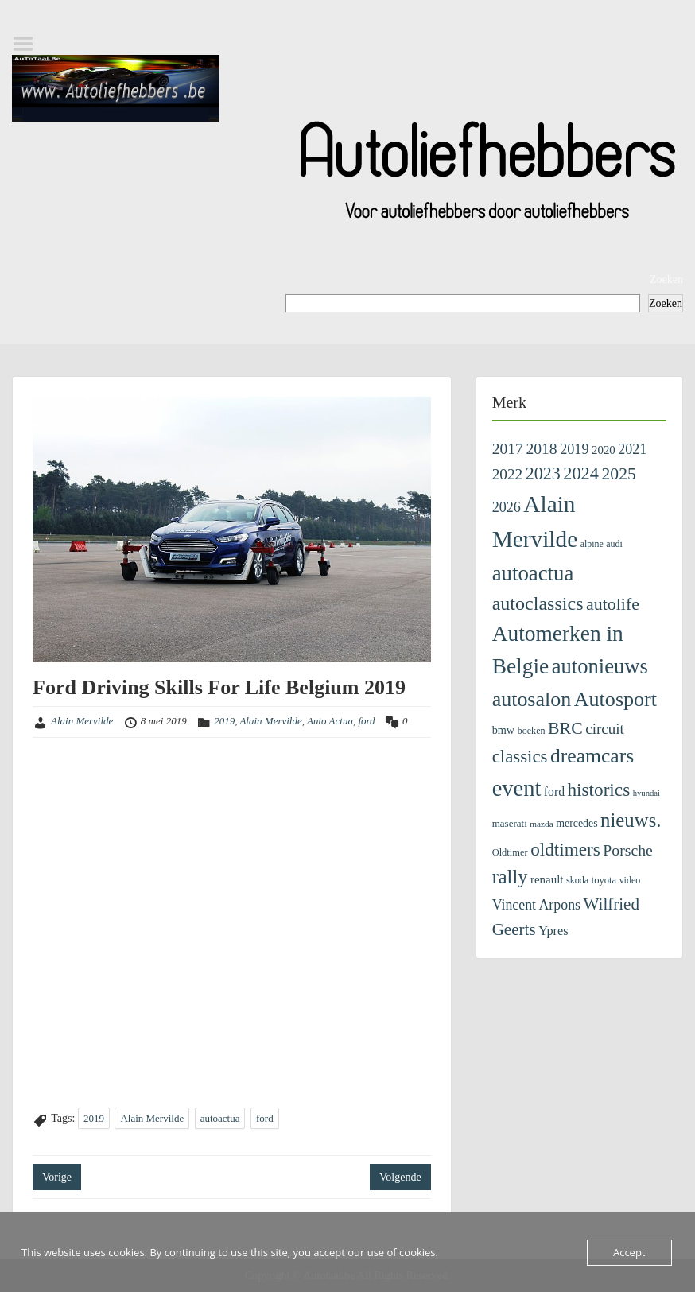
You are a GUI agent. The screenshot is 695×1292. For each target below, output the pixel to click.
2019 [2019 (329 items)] (574, 449)
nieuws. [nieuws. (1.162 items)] (630, 820)
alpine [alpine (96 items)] (592, 543)
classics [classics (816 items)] (520, 756)
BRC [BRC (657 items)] (565, 728)
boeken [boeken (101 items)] (532, 730)
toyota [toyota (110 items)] (604, 880)
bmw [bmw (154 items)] (503, 730)
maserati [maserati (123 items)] (509, 823)
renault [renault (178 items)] (547, 879)
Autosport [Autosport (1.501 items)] (615, 699)
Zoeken (666, 279)
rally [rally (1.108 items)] (510, 876)
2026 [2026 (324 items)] (506, 507)
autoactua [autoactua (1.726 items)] (533, 573)
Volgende (400, 1177)
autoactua (220, 1118)
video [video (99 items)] (630, 880)
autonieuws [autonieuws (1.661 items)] (600, 666)
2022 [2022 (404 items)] (507, 474)
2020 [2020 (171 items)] (603, 450)
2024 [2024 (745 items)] (581, 473)
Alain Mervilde (82, 721)
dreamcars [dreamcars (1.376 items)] (592, 755)
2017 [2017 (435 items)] (507, 448)
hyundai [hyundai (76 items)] (646, 793)
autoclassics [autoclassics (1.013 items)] (538, 603)
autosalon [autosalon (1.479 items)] (532, 699)
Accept (629, 1252)
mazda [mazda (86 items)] (541, 823)
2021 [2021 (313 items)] (632, 449)
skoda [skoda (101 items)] (577, 880)
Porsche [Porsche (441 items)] (628, 850)
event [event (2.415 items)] (517, 788)
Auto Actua (330, 721)
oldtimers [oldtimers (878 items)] (565, 849)
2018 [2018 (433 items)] (541, 448)
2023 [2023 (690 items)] (543, 473)
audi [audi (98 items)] (614, 543)
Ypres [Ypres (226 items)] (553, 930)
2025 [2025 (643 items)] (618, 473)
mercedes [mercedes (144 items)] (576, 823)
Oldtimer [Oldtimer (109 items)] (510, 852)
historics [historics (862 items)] (598, 789)
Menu (28, 44)
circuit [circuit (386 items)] (604, 728)
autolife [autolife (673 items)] (612, 604)
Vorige (57, 1177)
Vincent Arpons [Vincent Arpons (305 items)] (536, 905)
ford (366, 721)
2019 (224, 721)
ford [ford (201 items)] (554, 791)
